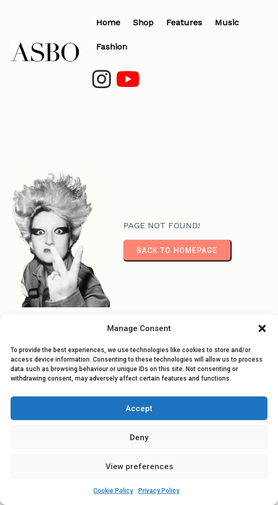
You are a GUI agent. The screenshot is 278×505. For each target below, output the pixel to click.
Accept (139, 408)
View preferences (139, 466)
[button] (262, 328)
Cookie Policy (113, 490)
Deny (139, 437)
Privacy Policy (158, 490)
